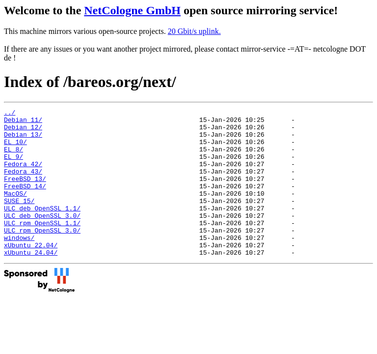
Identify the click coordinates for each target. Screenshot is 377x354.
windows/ (19, 264)
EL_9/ (13, 166)
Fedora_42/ (23, 175)
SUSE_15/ (19, 219)
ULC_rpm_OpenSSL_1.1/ (42, 246)
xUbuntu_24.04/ (30, 281)
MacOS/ (15, 210)
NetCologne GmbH (132, 10)
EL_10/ (15, 149)
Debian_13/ (23, 140)
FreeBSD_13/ (25, 193)
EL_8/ (13, 157)
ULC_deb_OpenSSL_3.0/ (42, 237)
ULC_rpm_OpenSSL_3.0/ (42, 255)
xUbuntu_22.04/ (30, 272)
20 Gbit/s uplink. (194, 31)
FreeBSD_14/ (25, 202)
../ (9, 113)
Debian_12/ (23, 131)
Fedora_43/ (23, 184)
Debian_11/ (23, 122)
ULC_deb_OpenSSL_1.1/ (42, 228)
